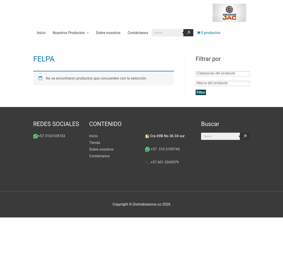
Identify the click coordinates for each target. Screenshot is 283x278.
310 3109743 (169, 149)
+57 (151, 149)
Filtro (201, 92)
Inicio (41, 33)
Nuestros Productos (69, 33)
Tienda (94, 142)
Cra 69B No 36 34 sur (165, 136)
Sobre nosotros (108, 33)
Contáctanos (138, 33)
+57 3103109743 (51, 136)
